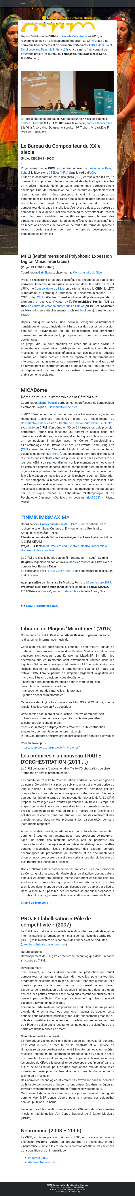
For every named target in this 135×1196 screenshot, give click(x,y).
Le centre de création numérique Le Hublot (56, 306)
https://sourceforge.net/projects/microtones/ (50, 747)
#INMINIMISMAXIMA (45, 517)
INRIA (64, 172)
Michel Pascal (47, 402)
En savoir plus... (38, 1158)
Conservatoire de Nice (87, 272)
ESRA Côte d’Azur (59, 571)
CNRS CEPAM (68, 524)
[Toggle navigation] (23, 3)
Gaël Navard (46, 272)
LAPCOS (93, 497)
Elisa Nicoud (46, 524)
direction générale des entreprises (44, 944)
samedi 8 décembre (99, 123)
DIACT (26, 940)
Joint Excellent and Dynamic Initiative (66, 546)
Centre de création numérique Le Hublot (86, 423)
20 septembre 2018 (98, 582)
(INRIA (56, 453)
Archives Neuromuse (41, 1162)
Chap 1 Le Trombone (34, 902)
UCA (92, 172)
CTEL (52, 172)
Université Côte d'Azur (73, 36)
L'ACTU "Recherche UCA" (42, 606)
